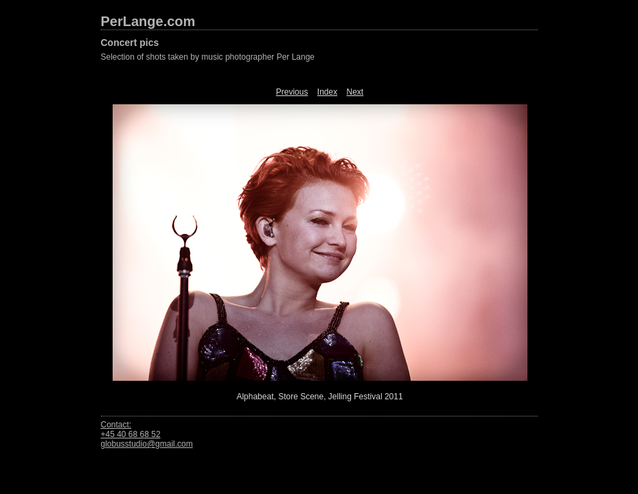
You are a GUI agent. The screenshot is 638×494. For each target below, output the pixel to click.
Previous (292, 92)
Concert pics (130, 42)
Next (355, 92)
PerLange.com (148, 21)
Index (327, 92)
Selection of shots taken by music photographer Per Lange (208, 57)
